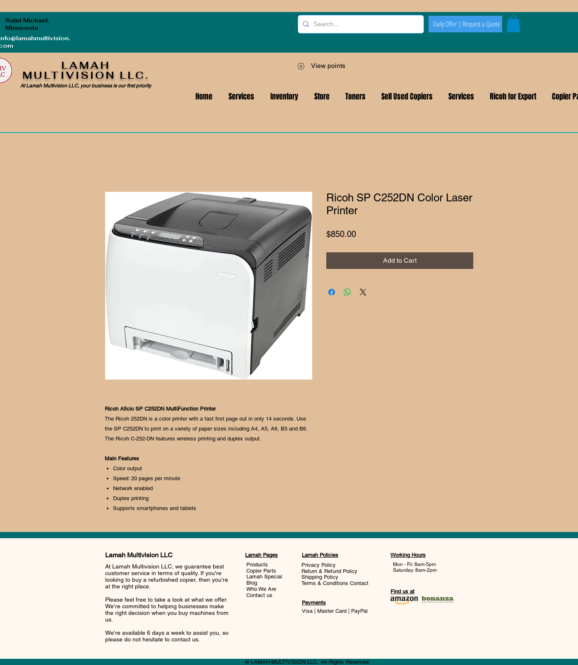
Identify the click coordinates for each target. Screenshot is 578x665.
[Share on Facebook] (332, 292)
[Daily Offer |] (447, 24)
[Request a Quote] (481, 24)
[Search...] (360, 24)
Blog (251, 583)
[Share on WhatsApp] (347, 292)
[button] (461, 96)
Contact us (259, 595)
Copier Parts (261, 571)
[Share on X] (363, 292)
